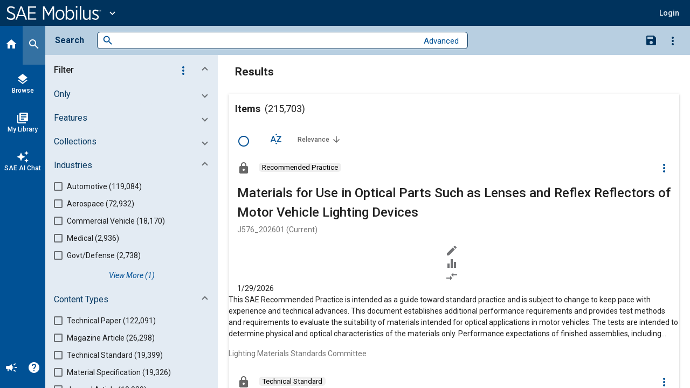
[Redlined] (454, 276)
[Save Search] (651, 40)
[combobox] (265, 41)
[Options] (673, 40)
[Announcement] (11, 368)
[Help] (34, 368)
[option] (300, 167)
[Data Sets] (454, 263)
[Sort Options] (276, 139)
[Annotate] (454, 250)
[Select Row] (243, 141)
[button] (669, 13)
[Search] (34, 45)
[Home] (11, 45)
